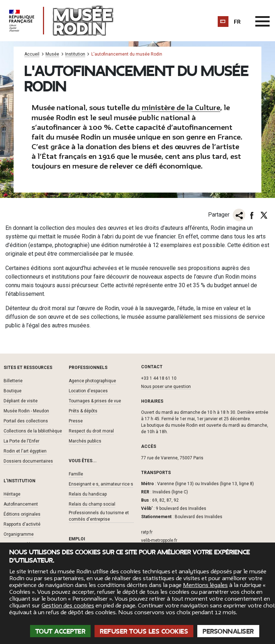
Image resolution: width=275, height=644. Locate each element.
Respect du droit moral (91, 430)
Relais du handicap (88, 493)
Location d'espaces (88, 390)
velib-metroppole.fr (159, 540)
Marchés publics (85, 440)
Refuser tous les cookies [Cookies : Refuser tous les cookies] (144, 631)
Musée (52, 54)
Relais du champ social (92, 503)
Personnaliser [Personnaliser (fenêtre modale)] (228, 631)
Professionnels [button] (88, 367)
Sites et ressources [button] (28, 367)
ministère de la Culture (181, 108)
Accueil (31, 54)
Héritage (12, 493)
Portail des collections (26, 420)
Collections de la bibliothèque (33, 430)
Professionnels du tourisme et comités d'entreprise (99, 515)
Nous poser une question (166, 386)
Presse (76, 420)
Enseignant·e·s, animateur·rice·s (101, 483)
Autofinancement (21, 503)
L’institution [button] (19, 480)
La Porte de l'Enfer (21, 440)
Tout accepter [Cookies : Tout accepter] (60, 631)
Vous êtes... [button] (83, 460)
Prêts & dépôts (83, 410)
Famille (76, 473)
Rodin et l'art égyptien (25, 450)
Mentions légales (205, 585)
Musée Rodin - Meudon (26, 410)
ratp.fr (147, 531)
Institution (75, 54)
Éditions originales (22, 513)
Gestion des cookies (68, 606)
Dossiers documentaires (28, 460)
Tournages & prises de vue (95, 400)
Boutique (12, 390)
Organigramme (19, 533)
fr (237, 22)
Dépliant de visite (21, 400)
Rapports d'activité (22, 523)
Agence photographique (92, 380)
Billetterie (13, 380)
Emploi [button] (77, 538)
